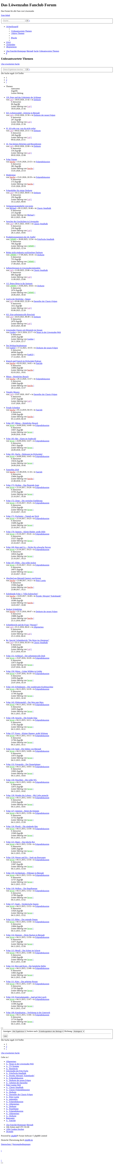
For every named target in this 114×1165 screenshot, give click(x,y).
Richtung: (74, 1031)
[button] (6, 82)
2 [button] (6, 80)
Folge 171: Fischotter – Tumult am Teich (22, 516)
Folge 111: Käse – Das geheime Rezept (22, 981)
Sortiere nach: (45, 1031)
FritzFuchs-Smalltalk (45, 239)
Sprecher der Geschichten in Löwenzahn (22, 221)
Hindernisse (11, 175)
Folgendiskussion (43, 162)
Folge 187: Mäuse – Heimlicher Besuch (22, 423)
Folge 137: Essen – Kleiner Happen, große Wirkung (27, 733)
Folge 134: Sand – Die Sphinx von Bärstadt (23, 749)
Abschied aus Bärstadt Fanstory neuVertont (23, 578)
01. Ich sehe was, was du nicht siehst (21, 128)
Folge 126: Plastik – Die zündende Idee (22, 826)
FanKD (12, 348)
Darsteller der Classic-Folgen (45, 301)
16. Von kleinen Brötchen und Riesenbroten (23, 144)
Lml (11, 100)
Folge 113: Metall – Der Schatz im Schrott (23, 950)
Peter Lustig (41, 580)
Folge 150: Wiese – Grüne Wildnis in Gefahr (24, 671)
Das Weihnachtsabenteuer (16, 346)
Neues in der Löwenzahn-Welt (48, 332)
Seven (12, 425)
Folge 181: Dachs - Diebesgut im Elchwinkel (24, 454)
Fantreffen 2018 (12, 470)
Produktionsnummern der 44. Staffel (20, 237)
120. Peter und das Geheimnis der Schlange (23, 97)
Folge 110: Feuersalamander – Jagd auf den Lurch (26, 997)
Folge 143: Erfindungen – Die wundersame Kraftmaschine (29, 687)
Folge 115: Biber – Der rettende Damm (22, 919)
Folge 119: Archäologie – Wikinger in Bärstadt (25, 873)
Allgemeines (38, 627)
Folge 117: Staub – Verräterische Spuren (22, 904)
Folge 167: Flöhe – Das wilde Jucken (21, 563)
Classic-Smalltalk (44, 208)
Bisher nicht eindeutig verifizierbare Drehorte (24, 252)
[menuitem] (21, 31)
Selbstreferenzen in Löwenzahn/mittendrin (23, 268)
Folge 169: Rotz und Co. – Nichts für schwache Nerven (28, 547)
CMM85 (13, 239)
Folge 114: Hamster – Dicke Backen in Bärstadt (25, 935)
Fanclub (39, 363)
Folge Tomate (11, 159)
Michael (13, 208)
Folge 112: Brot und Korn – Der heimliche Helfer (26, 966)
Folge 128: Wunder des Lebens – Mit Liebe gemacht (27, 795)
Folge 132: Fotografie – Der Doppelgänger (23, 764)
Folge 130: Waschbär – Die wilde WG (21, 780)
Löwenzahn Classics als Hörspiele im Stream (24, 330)
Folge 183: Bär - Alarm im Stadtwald (21, 439)
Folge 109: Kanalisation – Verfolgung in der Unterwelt (28, 1013)
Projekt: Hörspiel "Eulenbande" (48, 596)
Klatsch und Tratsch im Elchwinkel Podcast (23, 361)
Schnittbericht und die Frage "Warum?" (22, 625)
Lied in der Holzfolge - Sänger (18, 299)
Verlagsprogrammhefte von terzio (19, 206)
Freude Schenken (13, 408)
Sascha (12, 162)
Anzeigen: (14, 1031)
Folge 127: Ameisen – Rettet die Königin (22, 811)
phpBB (14, 1136)
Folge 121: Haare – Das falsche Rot (20, 842)
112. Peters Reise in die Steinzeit (19, 283)
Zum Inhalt (5, 15)
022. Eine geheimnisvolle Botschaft (20, 314)
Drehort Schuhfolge (14, 609)
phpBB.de (29, 1140)
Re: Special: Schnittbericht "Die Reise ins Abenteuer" (27, 640)
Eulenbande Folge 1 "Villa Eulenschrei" (22, 594)
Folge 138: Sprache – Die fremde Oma (21, 718)
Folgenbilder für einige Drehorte (19, 190)
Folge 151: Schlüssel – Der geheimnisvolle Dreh (25, 656)
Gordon (13, 332)
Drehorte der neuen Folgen (44, 115)
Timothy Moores (12, 392)
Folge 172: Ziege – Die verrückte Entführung (24, 501)
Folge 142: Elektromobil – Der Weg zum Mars (24, 702)
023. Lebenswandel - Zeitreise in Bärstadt (23, 113)
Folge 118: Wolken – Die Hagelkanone (21, 888)
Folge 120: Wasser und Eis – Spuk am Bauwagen (26, 857)
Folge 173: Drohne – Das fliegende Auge (22, 485)
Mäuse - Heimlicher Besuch (17, 377)
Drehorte (37, 100)
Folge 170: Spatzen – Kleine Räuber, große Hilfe (25, 532)
